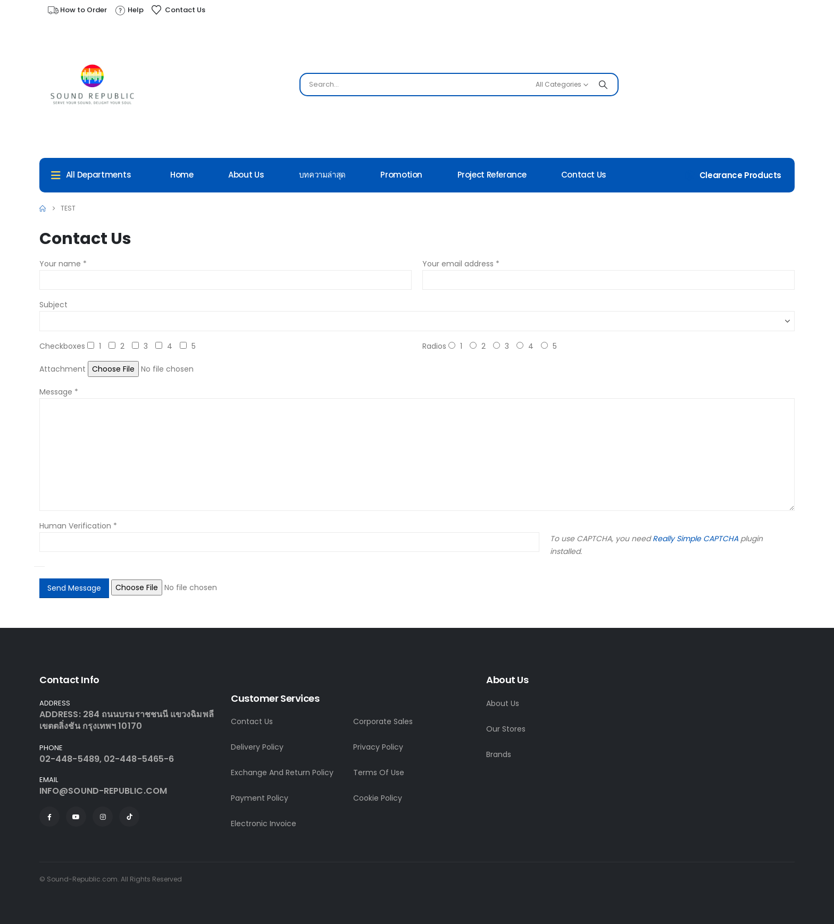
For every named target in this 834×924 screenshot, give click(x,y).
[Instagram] (103, 817)
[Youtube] (76, 817)
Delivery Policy (257, 747)
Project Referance (492, 174)
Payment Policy (259, 798)
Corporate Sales (383, 721)
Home (182, 174)
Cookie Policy (377, 798)
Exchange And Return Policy (282, 772)
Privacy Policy (378, 747)
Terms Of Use (378, 772)
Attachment (62, 369)
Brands (498, 754)
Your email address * (460, 263)
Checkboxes (62, 346)
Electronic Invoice (263, 823)
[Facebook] (49, 817)
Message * (58, 392)
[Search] (603, 84)
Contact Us (583, 174)
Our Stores (506, 729)
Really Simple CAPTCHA (695, 538)
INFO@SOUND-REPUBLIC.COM (103, 791)
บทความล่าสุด (322, 174)
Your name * (63, 263)
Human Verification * (78, 525)
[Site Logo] (92, 87)
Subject (53, 304)
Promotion (401, 174)
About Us (246, 174)
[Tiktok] (129, 817)
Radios (434, 346)
